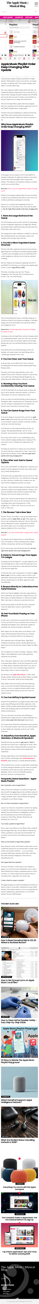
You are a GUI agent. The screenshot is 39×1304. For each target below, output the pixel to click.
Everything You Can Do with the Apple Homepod (19, 1188)
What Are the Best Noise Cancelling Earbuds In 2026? (18, 1141)
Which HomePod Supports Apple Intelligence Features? (16, 1101)
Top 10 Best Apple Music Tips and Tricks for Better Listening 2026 (19, 1253)
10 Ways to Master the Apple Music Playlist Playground (17, 1061)
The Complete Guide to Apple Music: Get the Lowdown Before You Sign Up (19, 1218)
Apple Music (8, 17)
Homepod (19, 17)
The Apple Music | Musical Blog (17, 4)
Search (36, 12)
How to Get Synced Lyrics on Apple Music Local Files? (17, 981)
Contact (3, 1279)
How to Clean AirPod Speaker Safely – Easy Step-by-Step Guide (19, 1021)
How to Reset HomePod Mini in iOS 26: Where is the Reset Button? (18, 941)
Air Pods (28, 17)
